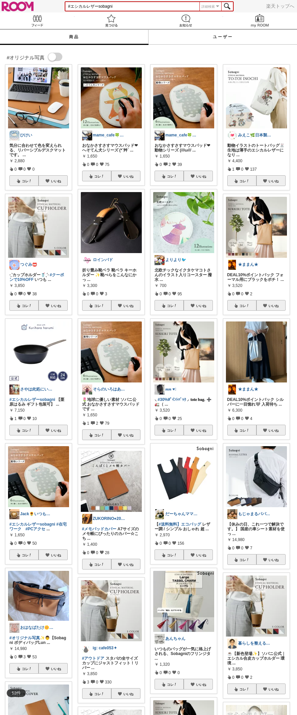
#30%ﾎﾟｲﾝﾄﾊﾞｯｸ (172, 399)
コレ (27, 181)
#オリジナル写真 (24, 638)
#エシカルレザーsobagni (32, 399)
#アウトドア (93, 658)
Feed (37, 20)
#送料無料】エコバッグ (180, 524)
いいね (56, 181)
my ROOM (260, 20)
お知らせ (185, 20)
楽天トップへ (280, 6)
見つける (111, 20)
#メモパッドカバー (99, 529)
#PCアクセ (35, 529)
